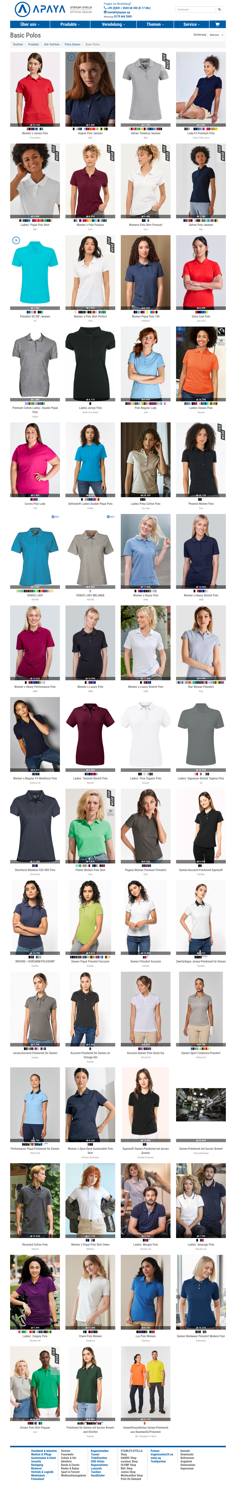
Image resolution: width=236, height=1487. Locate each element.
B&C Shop (127, 1468)
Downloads (187, 1454)
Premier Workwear (90, 1157)
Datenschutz (188, 1465)
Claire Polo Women (90, 1336)
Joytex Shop (128, 1472)
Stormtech (35, 874)
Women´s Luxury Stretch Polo (145, 687)
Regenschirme (99, 1465)
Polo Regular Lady (146, 408)
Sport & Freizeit (70, 1472)
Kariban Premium (146, 1157)
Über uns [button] (29, 24)
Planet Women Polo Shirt (90, 870)
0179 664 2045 (123, 16)
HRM (145, 599)
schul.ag (156, 1458)
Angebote (186, 1461)
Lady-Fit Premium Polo (201, 133)
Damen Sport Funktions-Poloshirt (201, 1053)
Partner (155, 1451)
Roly (201, 691)
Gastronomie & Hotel (43, 1458)
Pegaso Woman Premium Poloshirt (145, 870)
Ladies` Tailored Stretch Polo (90, 778)
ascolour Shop (129, 1461)
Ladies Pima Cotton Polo (145, 504)
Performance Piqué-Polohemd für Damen (35, 1148)
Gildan (35, 416)
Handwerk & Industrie (44, 1451)
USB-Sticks (97, 1461)
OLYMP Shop (128, 1465)
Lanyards (96, 1468)
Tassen (95, 1454)
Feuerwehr (67, 1454)
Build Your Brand (90, 412)
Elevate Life (145, 1249)
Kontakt (185, 1451)
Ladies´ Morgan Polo (145, 1244)
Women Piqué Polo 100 (145, 316)
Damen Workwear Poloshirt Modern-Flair (201, 1336)
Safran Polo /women (201, 225)
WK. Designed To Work (145, 1436)
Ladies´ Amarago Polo (201, 1244)
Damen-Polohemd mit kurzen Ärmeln (201, 1148)
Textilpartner (158, 1461)
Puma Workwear (201, 1153)
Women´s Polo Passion (90, 225)
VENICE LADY (35, 595)
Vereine (65, 1451)
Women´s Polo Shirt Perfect (90, 316)
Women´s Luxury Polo (90, 687)
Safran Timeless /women (145, 133)
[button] (70, 57)
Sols (90, 229)
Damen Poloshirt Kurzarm (146, 961)
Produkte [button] (69, 24)
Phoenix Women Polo (201, 504)
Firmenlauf (37, 1479)
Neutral (201, 412)
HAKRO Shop (128, 1458)
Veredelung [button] (113, 24)
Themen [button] (155, 24)
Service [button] (191, 24)
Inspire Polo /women (90, 133)
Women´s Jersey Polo (35, 133)
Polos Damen (72, 44)
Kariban (200, 874)
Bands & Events (70, 1465)
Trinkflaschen (99, 1458)
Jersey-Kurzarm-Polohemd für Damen (35, 1053)
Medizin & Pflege (41, 1454)
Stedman (146, 320)
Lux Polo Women (146, 1336)
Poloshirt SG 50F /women (35, 316)
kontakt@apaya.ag (118, 12)
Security (36, 1461)
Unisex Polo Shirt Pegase (35, 1427)
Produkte (33, 44)
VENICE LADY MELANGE (90, 595)
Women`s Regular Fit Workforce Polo (35, 778)
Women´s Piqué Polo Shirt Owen (90, 1244)
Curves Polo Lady (35, 504)
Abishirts (66, 1461)
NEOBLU (90, 1249)
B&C (90, 137)
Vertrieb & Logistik (42, 1472)
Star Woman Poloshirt (201, 687)
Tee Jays (146, 508)
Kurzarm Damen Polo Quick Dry (145, 1053)
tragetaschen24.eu (162, 1454)
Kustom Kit (35, 782)
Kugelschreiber (100, 1451)
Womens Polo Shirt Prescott (145, 225)
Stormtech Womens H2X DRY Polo (35, 870)
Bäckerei (36, 1468)
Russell (90, 782)
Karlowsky (201, 1340)
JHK (146, 412)
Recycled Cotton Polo (35, 1244)
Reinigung (37, 1465)
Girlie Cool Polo (201, 316)
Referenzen (187, 1458)
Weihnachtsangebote (73, 1475)
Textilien (18, 44)
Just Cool (201, 320)
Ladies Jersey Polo (90, 408)
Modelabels (38, 1475)
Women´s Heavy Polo (145, 595)
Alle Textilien (52, 44)
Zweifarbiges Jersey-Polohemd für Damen (201, 961)
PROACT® (146, 1057)
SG (35, 320)
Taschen (96, 1472)
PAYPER (35, 599)
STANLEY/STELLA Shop (132, 1452)
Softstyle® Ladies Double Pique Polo (90, 504)
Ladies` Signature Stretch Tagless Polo (201, 778)
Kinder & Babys (70, 1468)
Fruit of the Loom (201, 137)
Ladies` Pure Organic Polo (145, 778)
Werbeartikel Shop (132, 1475)
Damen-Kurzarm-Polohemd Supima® (201, 870)
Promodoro (35, 137)
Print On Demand (131, 1479)
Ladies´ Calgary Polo (35, 1336)
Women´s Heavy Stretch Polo (201, 595)
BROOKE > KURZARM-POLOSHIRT (35, 961)
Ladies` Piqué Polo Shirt (35, 225)
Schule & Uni (68, 1458)
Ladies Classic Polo (201, 408)
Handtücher (98, 1475)
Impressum (187, 1468)
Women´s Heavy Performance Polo (35, 687)
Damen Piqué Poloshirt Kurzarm (90, 961)
